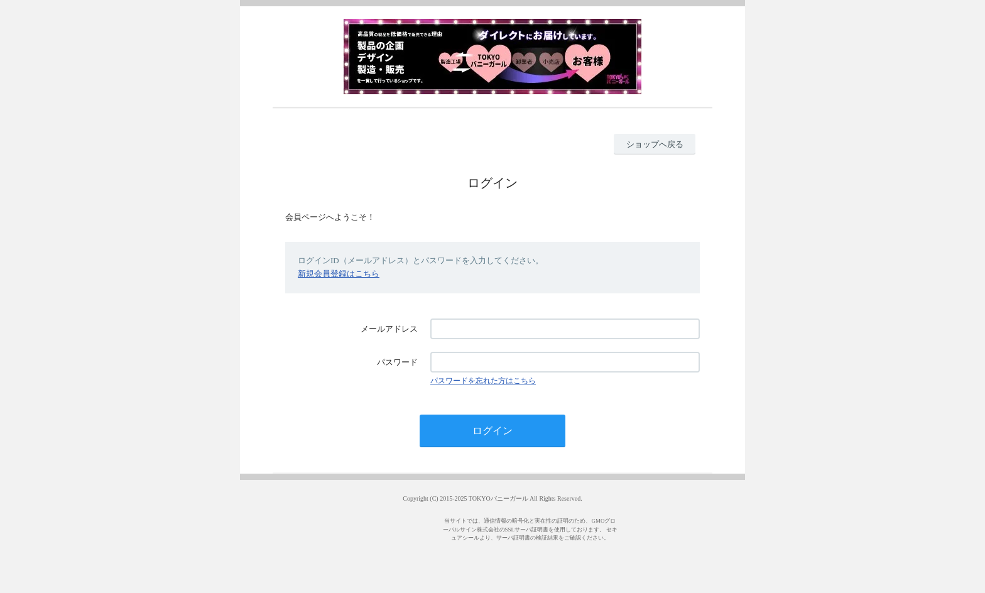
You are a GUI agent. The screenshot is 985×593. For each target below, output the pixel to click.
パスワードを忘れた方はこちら (483, 380)
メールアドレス (389, 329)
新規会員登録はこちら (338, 273)
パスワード (397, 362)
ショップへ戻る (654, 144)
